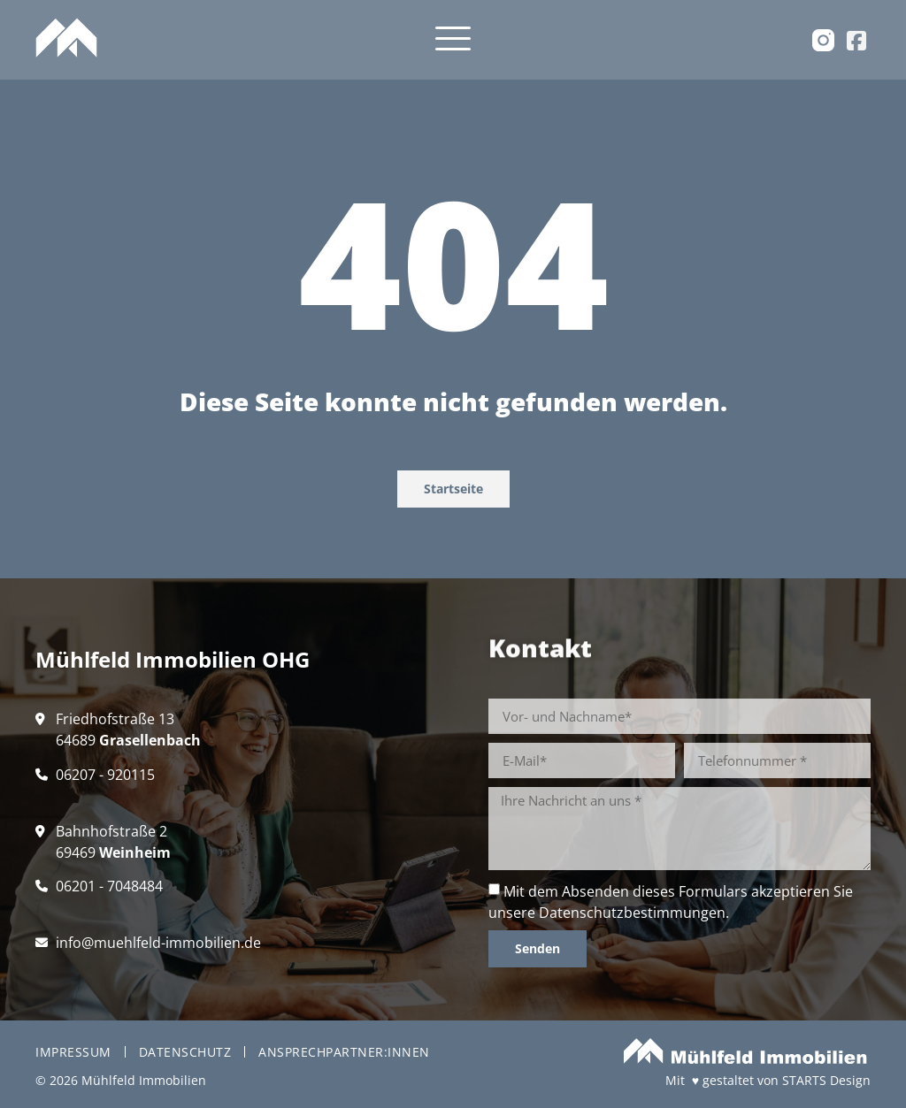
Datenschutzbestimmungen (632, 912)
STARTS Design (826, 1080)
